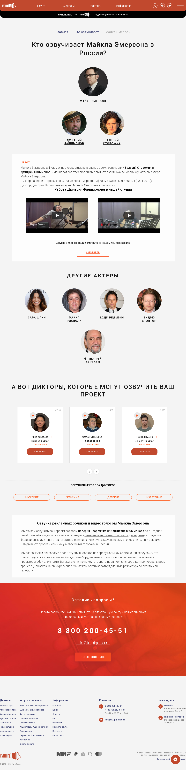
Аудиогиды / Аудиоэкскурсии (34, 727)
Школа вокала (27, 744)
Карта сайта (58, 735)
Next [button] (96, 480)
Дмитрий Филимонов (35, 174)
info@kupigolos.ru (93, 655)
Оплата (56, 714)
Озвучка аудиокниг (29, 718)
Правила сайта (59, 727)
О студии (56, 705)
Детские (113, 505)
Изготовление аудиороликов (34, 705)
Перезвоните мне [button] (93, 671)
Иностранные (7, 731)
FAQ (54, 718)
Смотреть (93, 255)
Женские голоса (8, 714)
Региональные (7, 727)
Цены (55, 710)
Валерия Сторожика (92, 538)
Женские (72, 505)
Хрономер (25, 739)
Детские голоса (8, 718)
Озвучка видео (27, 722)
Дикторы (69, 5)
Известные (154, 505)
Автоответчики (28, 714)
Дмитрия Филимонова (128, 538)
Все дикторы (6, 705)
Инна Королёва (40, 445)
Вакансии (57, 722)
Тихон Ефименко (144, 445)
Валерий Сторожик (138, 170)
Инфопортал (123, 5)
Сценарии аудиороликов (32, 710)
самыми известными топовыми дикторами (114, 542)
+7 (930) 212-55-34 (113, 710)
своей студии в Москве (76, 560)
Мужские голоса (8, 710)
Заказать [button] (40, 460)
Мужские (31, 505)
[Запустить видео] (57, 218)
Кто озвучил (6, 735)
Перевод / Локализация (32, 735)
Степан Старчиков (92, 445)
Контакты (57, 731)
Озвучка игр (26, 731)
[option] (40, 444)
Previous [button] (90, 480)
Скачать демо (40, 453)
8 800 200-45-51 (93, 639)
